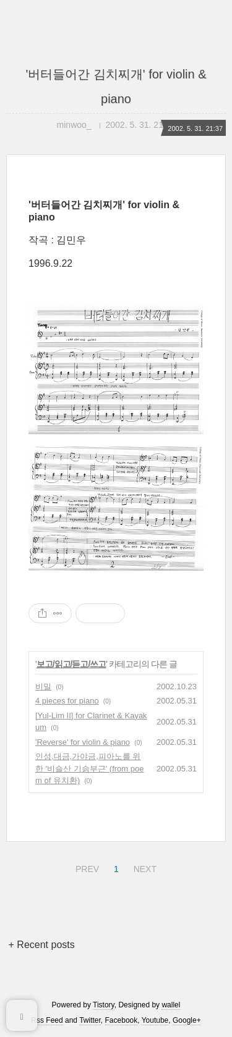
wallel (170, 1005)
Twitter (90, 1020)
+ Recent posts (42, 944)
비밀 (43, 686)
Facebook (121, 1020)
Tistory (103, 1005)
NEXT (144, 867)
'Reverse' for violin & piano (82, 742)
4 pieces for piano (67, 700)
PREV (85, 867)
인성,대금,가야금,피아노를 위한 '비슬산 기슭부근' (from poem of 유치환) (89, 768)
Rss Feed (46, 1020)
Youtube (155, 1020)
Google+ (187, 1020)
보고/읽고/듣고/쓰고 (71, 664)
